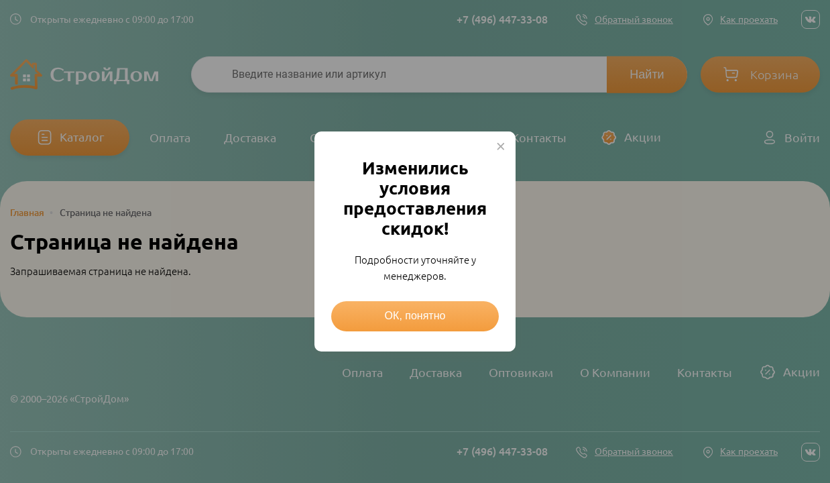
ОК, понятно (415, 315)
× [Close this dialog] (501, 146)
